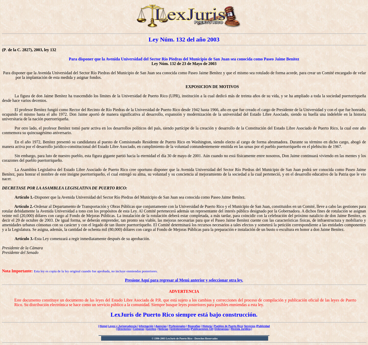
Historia (207, 326)
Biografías (194, 326)
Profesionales (177, 326)
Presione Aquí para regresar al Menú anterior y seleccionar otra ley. (184, 280)
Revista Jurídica (241, 329)
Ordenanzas (221, 329)
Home (103, 326)
